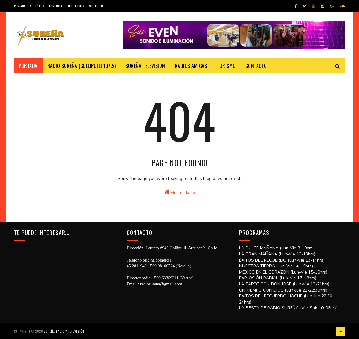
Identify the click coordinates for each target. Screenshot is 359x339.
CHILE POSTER (75, 6)
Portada (20, 6)
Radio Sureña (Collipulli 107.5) (81, 65)
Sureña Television (145, 65)
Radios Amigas (191, 65)
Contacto (55, 6)
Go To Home (179, 193)
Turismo (226, 65)
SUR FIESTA (96, 6)
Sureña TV (37, 6)
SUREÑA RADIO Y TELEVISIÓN (64, 331)
